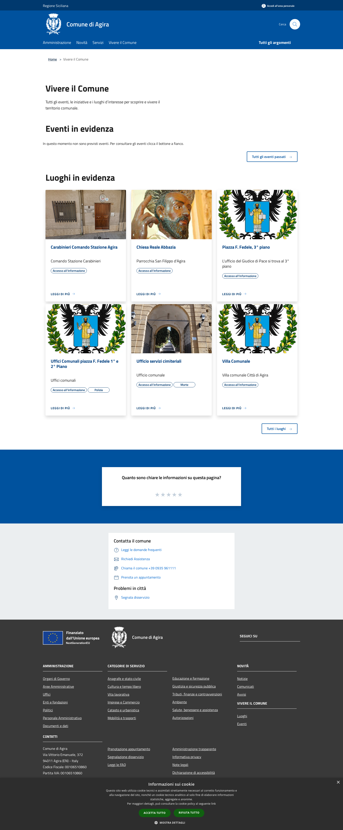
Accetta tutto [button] (155, 813)
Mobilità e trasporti (122, 718)
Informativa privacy (186, 756)
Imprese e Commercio (124, 702)
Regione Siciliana (55, 5)
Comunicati (245, 686)
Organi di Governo (56, 678)
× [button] (338, 782)
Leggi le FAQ (117, 764)
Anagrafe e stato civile (124, 678)
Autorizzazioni (183, 717)
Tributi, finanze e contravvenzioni (197, 694)
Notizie (242, 678)
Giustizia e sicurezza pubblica (194, 686)
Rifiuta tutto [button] (189, 812)
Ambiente (179, 702)
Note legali (180, 764)
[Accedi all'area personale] (278, 6)
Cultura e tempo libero (124, 686)
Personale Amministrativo (62, 718)
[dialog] (171, 804)
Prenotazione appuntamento (129, 749)
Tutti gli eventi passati (272, 156)
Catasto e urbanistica (123, 710)
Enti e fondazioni (55, 702)
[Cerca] (295, 24)
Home (52, 59)
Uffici (47, 694)
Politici (48, 710)
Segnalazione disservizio (126, 756)
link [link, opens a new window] (213, 804)
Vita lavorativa (118, 694)
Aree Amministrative (58, 686)
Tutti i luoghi (279, 428)
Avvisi (241, 694)
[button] (171, 822)
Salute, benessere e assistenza (195, 709)
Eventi (242, 723)
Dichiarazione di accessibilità (193, 772)
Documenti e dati (55, 725)
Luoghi (242, 716)
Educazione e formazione (190, 678)
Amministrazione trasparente (194, 749)
